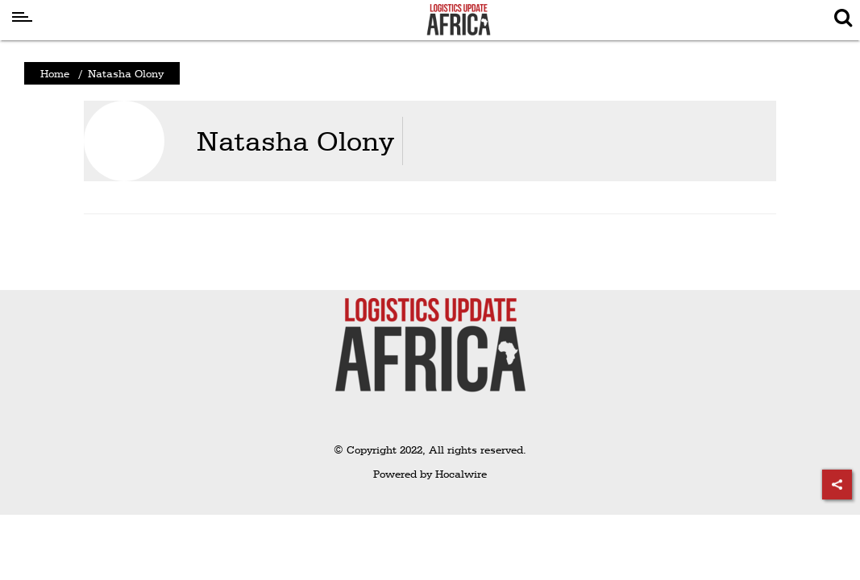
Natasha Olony (295, 140)
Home (54, 73)
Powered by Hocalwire (430, 473)
